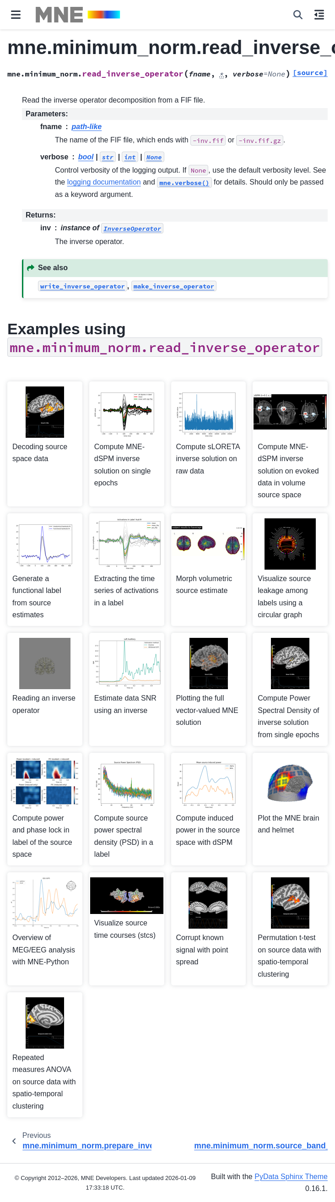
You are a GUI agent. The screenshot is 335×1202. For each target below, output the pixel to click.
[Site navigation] (15, 14)
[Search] (297, 14)
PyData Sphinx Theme (291, 1176)
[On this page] (319, 14)
